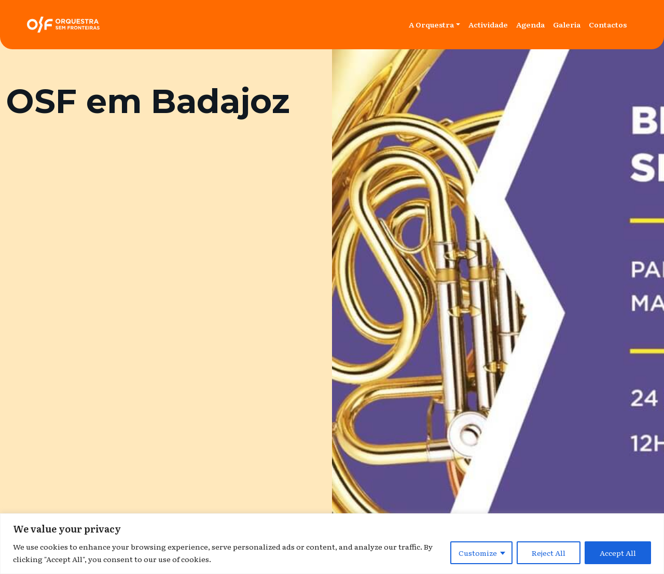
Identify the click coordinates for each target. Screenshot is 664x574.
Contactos (608, 24)
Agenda (530, 24)
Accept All (618, 553)
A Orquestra (431, 24)
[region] (332, 543)
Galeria (566, 24)
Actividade (488, 24)
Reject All (548, 553)
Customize (478, 553)
